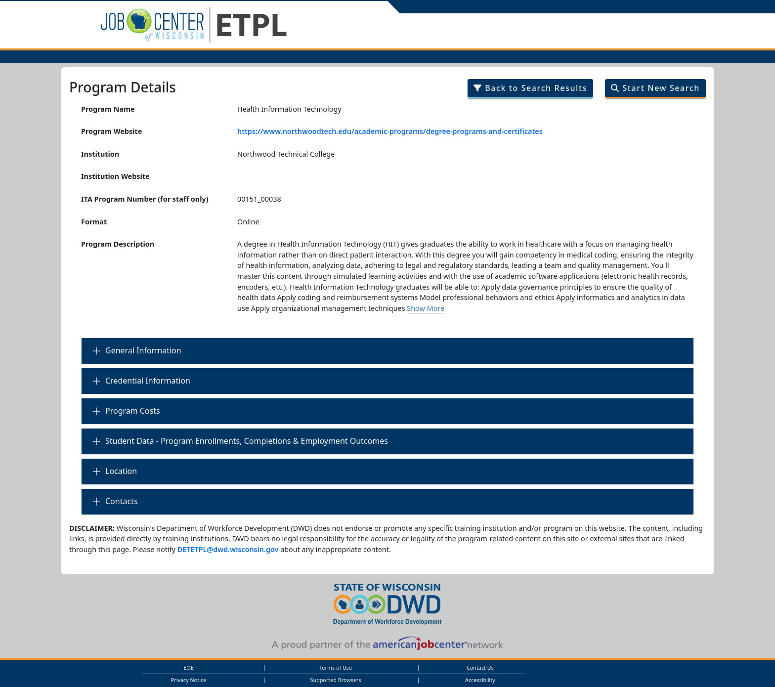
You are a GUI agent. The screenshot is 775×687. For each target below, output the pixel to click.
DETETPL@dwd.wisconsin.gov (228, 549)
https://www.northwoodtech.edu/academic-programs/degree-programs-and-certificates (390, 131)
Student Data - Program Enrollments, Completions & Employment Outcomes (246, 440)
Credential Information (147, 380)
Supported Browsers (335, 680)
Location (121, 471)
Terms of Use (335, 667)
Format (94, 221)
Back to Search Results (530, 88)
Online (248, 221)
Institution (100, 154)
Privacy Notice (188, 680)
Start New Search (655, 88)
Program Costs (132, 410)
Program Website (111, 131)
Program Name (108, 109)
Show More (425, 308)
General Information (143, 350)
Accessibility (480, 680)
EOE (188, 667)
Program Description (117, 244)
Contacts (121, 501)
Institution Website (115, 176)
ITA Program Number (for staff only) (145, 199)
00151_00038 (259, 199)
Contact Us (480, 667)
